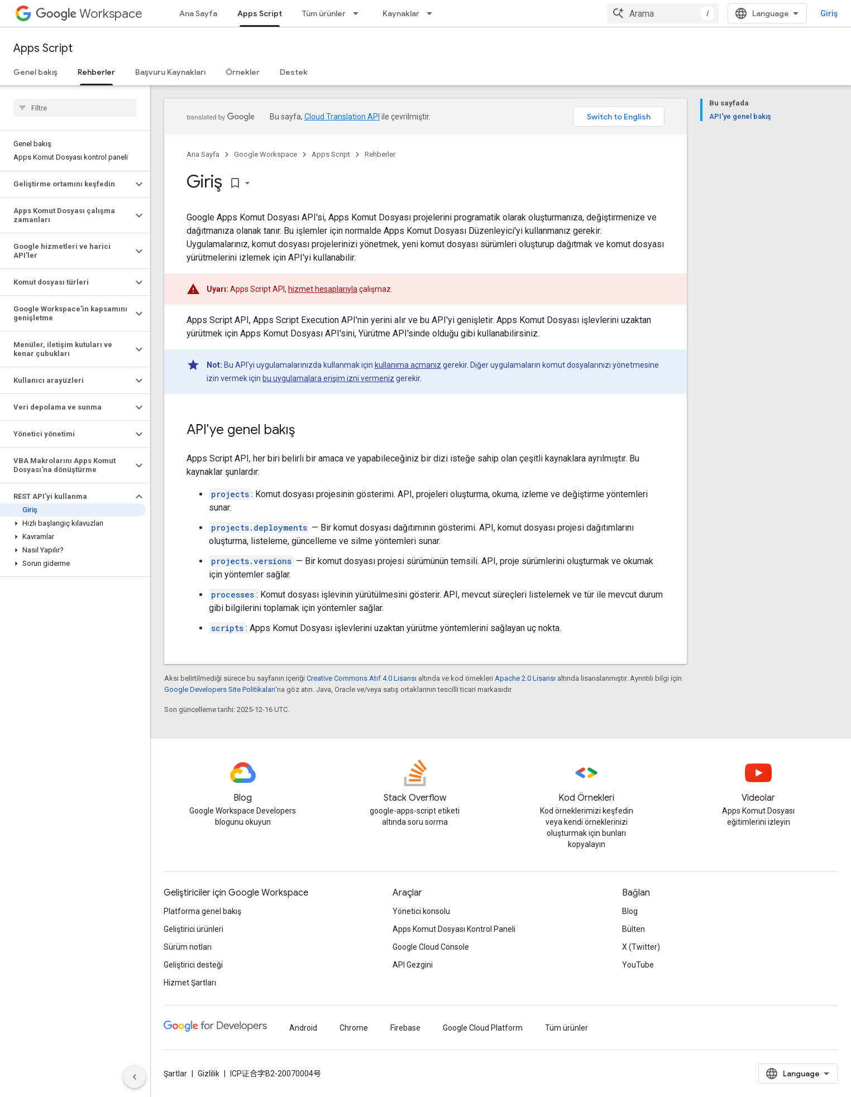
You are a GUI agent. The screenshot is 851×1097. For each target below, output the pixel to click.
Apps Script (43, 48)
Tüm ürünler (324, 13)
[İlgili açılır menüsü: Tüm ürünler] (359, 13)
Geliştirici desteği (193, 964)
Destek (294, 72)
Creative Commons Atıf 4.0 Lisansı (362, 678)
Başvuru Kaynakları (170, 72)
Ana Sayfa (198, 13)
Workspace (89, 13)
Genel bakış (35, 72)
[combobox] (663, 13)
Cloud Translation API (342, 116)
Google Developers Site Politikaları (219, 689)
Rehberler (380, 154)
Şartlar (175, 1073)
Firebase (405, 1027)
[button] (66, 184)
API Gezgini (413, 964)
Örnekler (243, 72)
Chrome (354, 1027)
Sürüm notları (188, 946)
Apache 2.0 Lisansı (525, 678)
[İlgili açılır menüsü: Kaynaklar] (432, 13)
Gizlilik (208, 1073)
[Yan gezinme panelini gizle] (134, 1077)
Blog (630, 911)
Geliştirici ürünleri (193, 929)
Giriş (829, 13)
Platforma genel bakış (202, 911)
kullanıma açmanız (408, 364)
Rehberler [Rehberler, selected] (96, 72)
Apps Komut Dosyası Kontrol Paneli (454, 929)
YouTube (638, 964)
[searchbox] (75, 108)
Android (303, 1027)
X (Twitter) (641, 946)
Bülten (633, 929)
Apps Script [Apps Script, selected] (259, 13)
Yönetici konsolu (421, 911)
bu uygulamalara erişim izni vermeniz (328, 378)
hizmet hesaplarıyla (322, 289)
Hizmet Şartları (190, 982)
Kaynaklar (401, 13)
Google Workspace (265, 154)
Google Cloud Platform (483, 1027)
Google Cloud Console (431, 946)
